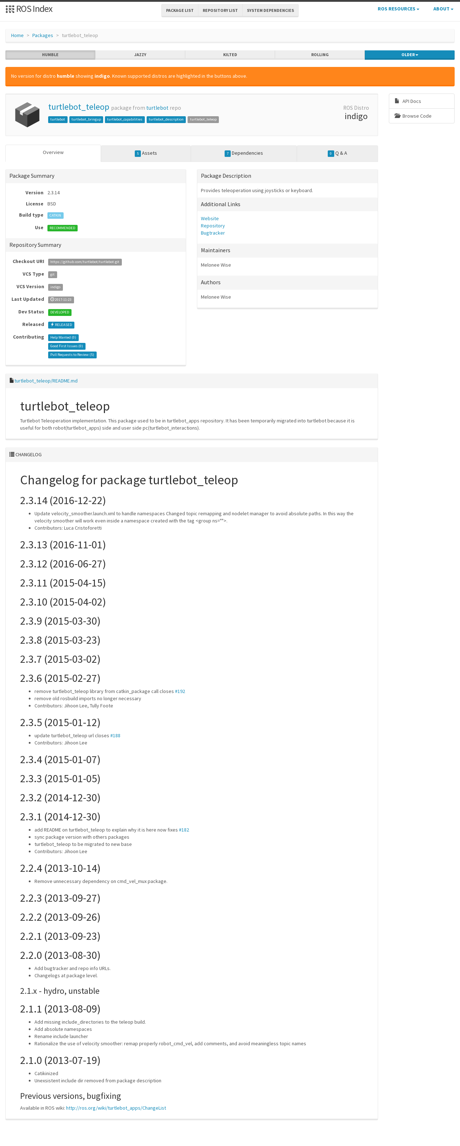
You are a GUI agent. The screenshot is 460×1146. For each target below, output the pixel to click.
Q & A (337, 153)
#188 (115, 735)
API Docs (408, 101)
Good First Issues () (66, 346)
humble (50, 55)
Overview (53, 152)
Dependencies (244, 153)
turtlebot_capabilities (124, 119)
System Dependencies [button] (270, 10)
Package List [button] (180, 10)
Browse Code (413, 116)
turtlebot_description (166, 119)
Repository (213, 225)
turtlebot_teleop (78, 106)
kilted (230, 55)
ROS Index (28, 8)
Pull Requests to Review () (72, 354)
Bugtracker (213, 233)
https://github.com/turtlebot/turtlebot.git (84, 261)
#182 (184, 829)
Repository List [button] (220, 10)
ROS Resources (398, 8)
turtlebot (157, 107)
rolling (320, 55)
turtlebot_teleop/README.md (46, 380)
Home (17, 35)
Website (210, 218)
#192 (180, 691)
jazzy (140, 55)
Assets (146, 153)
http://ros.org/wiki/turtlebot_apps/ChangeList (116, 1108)
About (443, 8)
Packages (42, 35)
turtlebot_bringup (86, 119)
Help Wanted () (63, 337)
